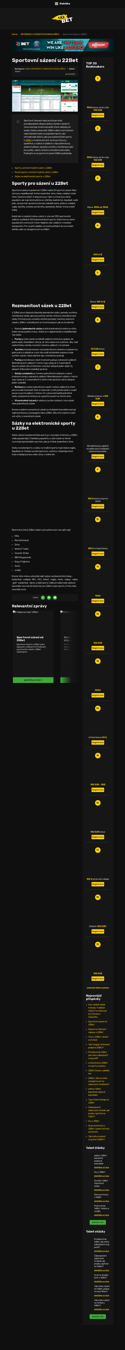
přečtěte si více (101, 1167)
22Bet (27, 69)
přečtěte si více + (33, 680)
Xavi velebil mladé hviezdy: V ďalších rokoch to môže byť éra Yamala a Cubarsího (97, 1010)
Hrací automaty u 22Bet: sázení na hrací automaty (98, 1128)
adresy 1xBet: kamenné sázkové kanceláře (96, 1092)
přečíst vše (98, 1222)
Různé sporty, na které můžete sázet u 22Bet (36, 172)
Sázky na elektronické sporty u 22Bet (33, 176)
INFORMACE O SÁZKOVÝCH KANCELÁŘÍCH (40, 34)
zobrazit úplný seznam (98, 988)
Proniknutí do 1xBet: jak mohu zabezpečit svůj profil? (98, 1055)
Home (14, 34)
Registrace (98, 115)
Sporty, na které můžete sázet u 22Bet (33, 168)
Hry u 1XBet (93, 1121)
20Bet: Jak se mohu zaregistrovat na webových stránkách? (98, 1081)
